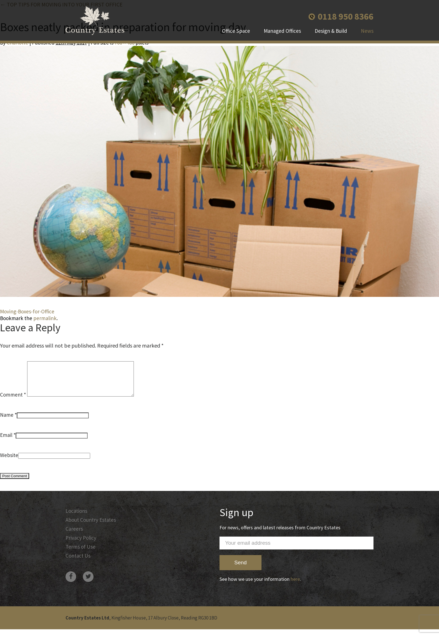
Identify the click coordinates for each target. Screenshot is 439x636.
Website (9, 461)
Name (6, 421)
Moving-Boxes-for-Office (27, 311)
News (367, 30)
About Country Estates (91, 526)
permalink (45, 318)
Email (6, 441)
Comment (13, 401)
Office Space (236, 30)
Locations (76, 517)
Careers (74, 535)
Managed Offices (282, 30)
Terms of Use (80, 553)
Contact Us (78, 562)
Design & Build (331, 30)
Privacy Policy (81, 544)
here (295, 586)
